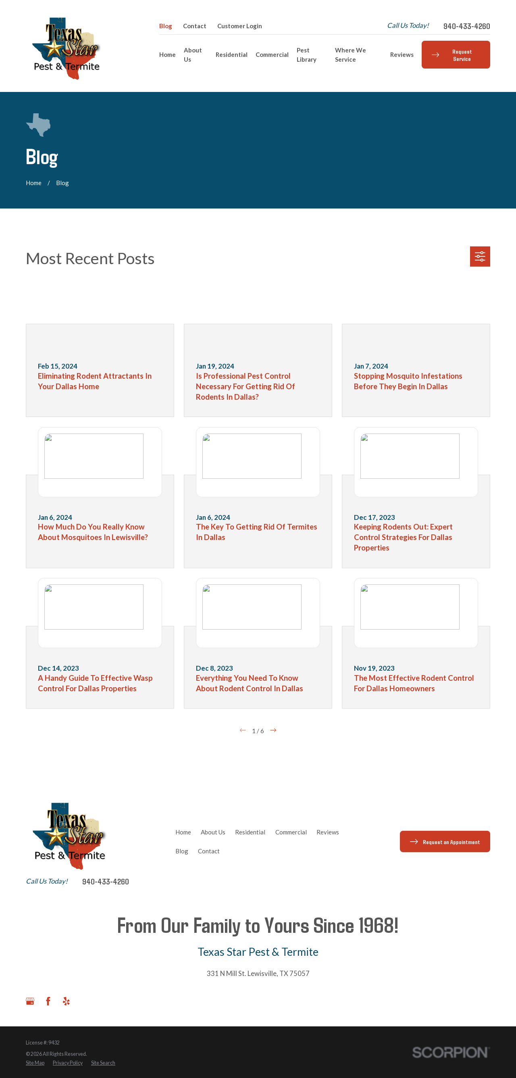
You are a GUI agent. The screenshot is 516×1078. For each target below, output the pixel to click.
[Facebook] (48, 1001)
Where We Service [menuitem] (350, 54)
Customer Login (239, 25)
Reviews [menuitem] (402, 54)
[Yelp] (66, 1001)
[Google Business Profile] (30, 1001)
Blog (165, 25)
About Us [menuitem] (193, 54)
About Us (213, 832)
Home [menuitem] (167, 54)
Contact (194, 25)
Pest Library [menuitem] (306, 54)
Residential (250, 832)
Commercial (291, 832)
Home (183, 832)
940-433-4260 (466, 26)
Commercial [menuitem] (272, 54)
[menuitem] (35, 1063)
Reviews (327, 832)
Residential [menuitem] (232, 54)
